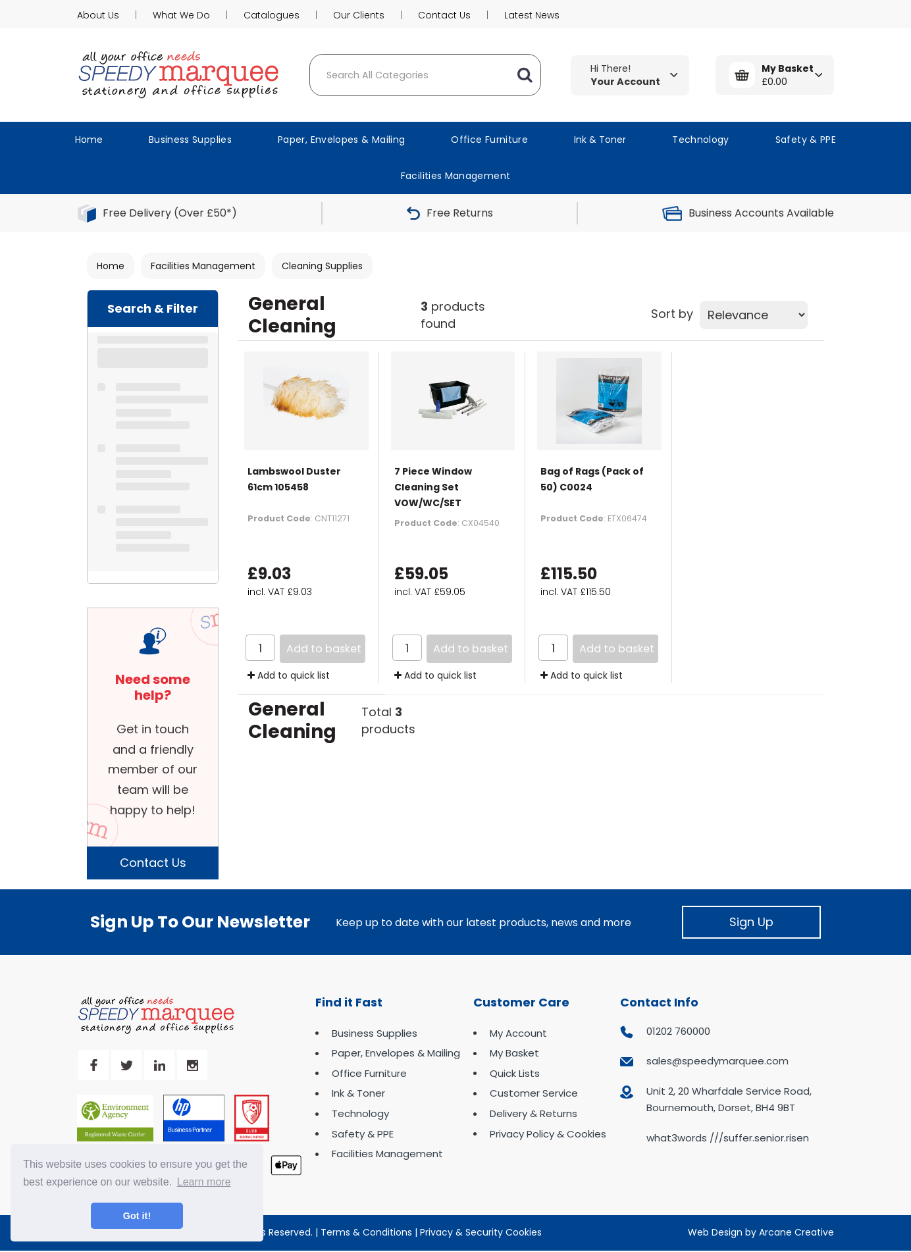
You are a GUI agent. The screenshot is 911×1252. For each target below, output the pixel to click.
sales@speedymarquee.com (717, 1061)
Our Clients (358, 15)
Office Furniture (489, 139)
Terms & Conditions (366, 1232)
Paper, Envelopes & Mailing (341, 139)
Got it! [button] (137, 1216)
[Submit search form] (524, 75)
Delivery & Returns (533, 1113)
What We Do (181, 15)
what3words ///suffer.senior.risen (727, 1138)
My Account (518, 1033)
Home (89, 139)
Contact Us (444, 15)
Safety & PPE (805, 139)
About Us (98, 15)
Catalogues (271, 15)
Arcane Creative (796, 1232)
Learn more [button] (204, 1181)
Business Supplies (190, 139)
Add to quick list (288, 675)
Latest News (532, 15)
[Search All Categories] (425, 75)
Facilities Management (456, 175)
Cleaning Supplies (322, 266)
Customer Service (534, 1093)
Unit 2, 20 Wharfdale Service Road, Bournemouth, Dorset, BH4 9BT (729, 1099)
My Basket (514, 1053)
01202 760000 (678, 1031)
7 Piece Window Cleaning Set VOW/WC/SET (433, 487)
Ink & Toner (600, 139)
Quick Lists (515, 1073)
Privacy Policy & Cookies (548, 1134)
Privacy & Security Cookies (481, 1232)
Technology (700, 139)
